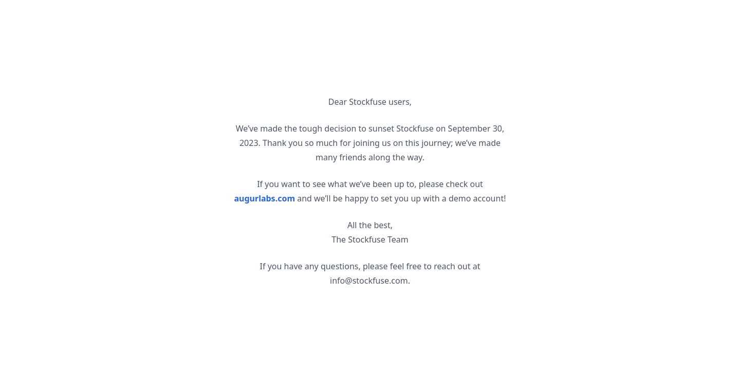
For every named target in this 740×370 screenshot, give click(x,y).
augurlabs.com (264, 198)
